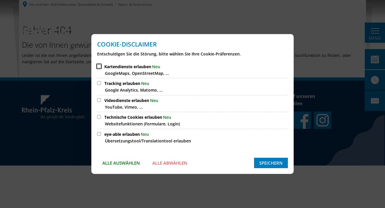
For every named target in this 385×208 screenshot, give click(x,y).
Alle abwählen (169, 163)
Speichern (271, 163)
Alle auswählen (121, 163)
